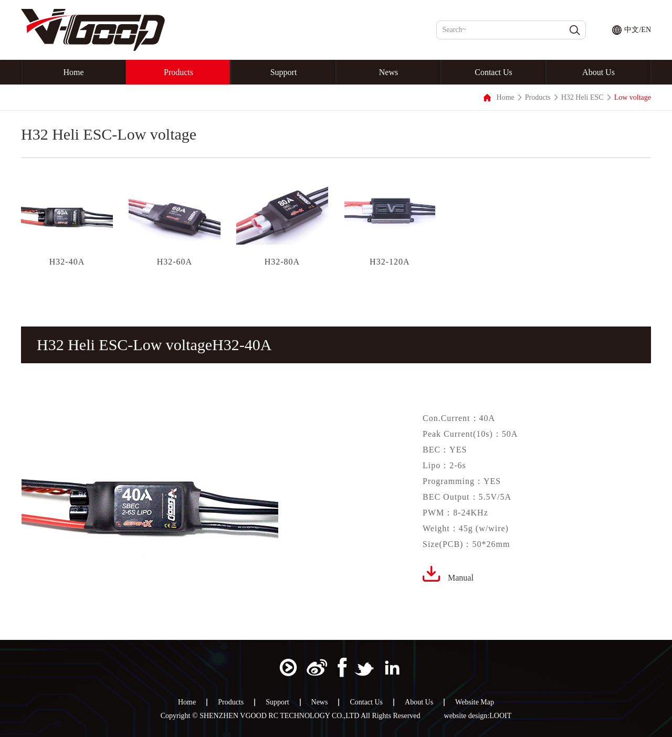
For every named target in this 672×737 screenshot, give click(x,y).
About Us (598, 72)
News (388, 72)
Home (73, 72)
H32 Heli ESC (582, 97)
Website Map (474, 702)
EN (646, 30)
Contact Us (493, 72)
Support (283, 72)
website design (466, 716)
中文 (631, 30)
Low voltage (632, 97)
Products (178, 72)
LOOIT (500, 716)
